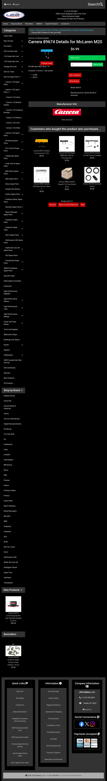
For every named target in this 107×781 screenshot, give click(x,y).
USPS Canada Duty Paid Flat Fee (13, 361)
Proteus (7, 496)
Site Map (53, 739)
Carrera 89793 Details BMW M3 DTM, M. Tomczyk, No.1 (67, 155)
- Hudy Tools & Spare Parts (12, 165)
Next (82, 205)
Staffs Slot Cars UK (11, 562)
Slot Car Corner (9, 547)
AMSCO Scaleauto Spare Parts (13, 269)
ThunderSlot (8, 583)
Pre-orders (13, 46)
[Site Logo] (19, 14)
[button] (95, 4)
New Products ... (10, 378)
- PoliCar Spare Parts (13, 194)
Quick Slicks (8, 501)
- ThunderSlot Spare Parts (13, 262)
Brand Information (20, 712)
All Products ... (9, 383)
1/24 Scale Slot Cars (13, 56)
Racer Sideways (9, 506)
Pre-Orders (29, 24)
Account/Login (53, 691)
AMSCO (39, 24)
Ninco (6, 470)
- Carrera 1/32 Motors (12, 118)
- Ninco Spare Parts (11, 184)
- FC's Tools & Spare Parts (13, 149)
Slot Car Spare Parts (43, 30)
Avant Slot (7, 401)
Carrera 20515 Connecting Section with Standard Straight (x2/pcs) (13, 609)
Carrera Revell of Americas (10, 407)
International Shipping (53, 712)
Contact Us (65, 24)
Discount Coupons (53, 753)
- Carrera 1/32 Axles (12, 97)
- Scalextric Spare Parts (13, 228)
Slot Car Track (13, 72)
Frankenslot (8, 444)
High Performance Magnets (10, 292)
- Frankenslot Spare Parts (11, 157)
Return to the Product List (68, 205)
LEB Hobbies (8, 460)
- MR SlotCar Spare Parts (13, 172)
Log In (16, 4)
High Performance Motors (13, 300)
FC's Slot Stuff (9, 434)
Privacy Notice (53, 719)
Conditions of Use (53, 725)
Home (7, 4)
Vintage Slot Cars (13, 67)
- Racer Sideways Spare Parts (13, 213)
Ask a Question (75, 75)
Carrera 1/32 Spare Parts (62, 30)
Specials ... (8, 373)
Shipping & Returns (53, 705)
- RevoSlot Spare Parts (13, 207)
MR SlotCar (8, 465)
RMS (5, 521)
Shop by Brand (16, 24)
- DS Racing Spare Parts (13, 142)
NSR (5, 475)
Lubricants (8, 286)
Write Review (74, 81)
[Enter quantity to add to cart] (81, 65)
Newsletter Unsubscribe (53, 759)
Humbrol (7, 455)
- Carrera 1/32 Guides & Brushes (13, 111)
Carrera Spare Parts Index (20, 754)
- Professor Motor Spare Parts (13, 200)
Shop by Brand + (13, 390)
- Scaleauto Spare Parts (13, 221)
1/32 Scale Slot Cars (13, 61)
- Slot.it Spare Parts (13, 235)
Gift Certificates (9, 368)
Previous (52, 205)
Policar (6, 485)
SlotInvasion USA (10, 557)
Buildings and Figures (12, 340)
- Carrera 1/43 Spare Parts (13, 134)
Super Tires (8, 573)
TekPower (7, 578)
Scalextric (7, 532)
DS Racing (7, 429)
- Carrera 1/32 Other (12, 128)
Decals (13, 345)
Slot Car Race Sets (13, 51)
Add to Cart (97, 64)
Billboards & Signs (10, 335)
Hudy (6, 450)
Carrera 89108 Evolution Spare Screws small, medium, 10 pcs (13, 656)
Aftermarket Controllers (12, 281)
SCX (5, 537)
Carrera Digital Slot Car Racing (19, 745)
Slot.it (6, 552)
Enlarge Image (46, 63)
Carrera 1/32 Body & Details (83, 30)
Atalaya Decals (9, 396)
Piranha (6, 480)
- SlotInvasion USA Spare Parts (13, 241)
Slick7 (6, 542)
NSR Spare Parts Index (20, 737)
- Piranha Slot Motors (12, 189)
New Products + (13, 589)
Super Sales (8, 36)
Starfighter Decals (10, 567)
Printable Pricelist (53, 732)
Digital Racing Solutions (12, 424)
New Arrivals (13, 41)
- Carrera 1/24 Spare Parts (13, 83)
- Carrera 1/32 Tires (12, 123)
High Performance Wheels (13, 315)
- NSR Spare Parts (13, 179)
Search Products (52, 24)
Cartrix (6, 414)
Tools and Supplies (11, 329)
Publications (13, 355)
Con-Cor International (12, 419)
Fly (5, 439)
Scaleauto (7, 526)
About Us (20, 691)
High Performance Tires (13, 307)
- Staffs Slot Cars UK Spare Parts (13, 249)
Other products (66, 120)
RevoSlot (7, 516)
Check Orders (53, 698)
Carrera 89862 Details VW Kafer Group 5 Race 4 (41, 186)
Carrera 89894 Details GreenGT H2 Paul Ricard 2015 (67, 184)
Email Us (87, 709)
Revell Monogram (10, 511)
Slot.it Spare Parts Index (20, 763)
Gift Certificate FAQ (53, 746)
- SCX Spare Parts (11, 255)
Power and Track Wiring (13, 323)
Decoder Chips (9, 276)
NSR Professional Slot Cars (20, 729)
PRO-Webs (78, 776)
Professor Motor (10, 491)
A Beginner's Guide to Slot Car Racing (20, 720)
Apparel (7, 350)
